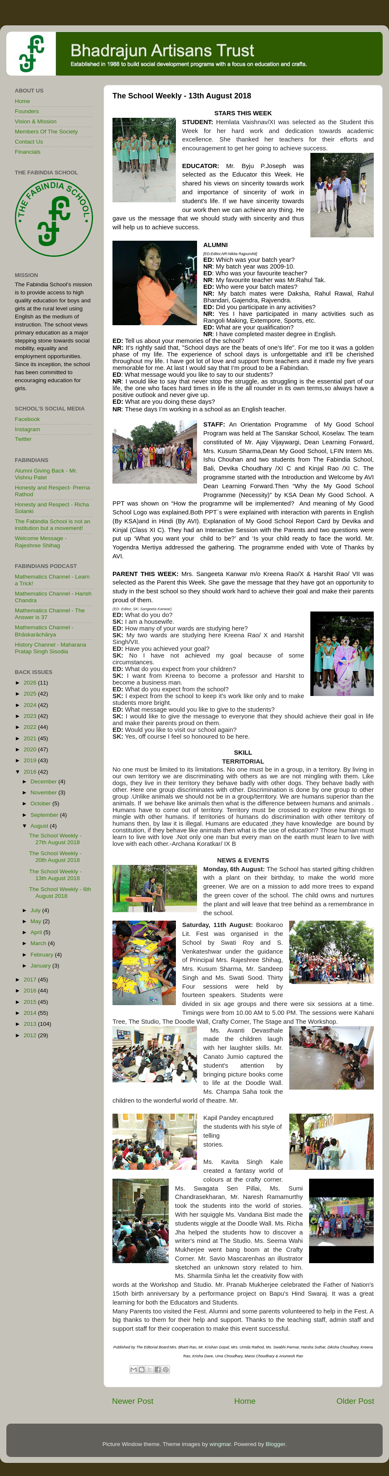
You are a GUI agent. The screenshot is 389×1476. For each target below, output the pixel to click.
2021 (31, 738)
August (40, 826)
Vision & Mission (36, 121)
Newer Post (132, 1401)
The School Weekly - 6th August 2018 (60, 892)
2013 (31, 1024)
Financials (28, 152)
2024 (31, 705)
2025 (31, 693)
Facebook (27, 419)
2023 (31, 716)
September (45, 815)
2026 (31, 683)
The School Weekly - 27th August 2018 (55, 838)
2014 (31, 1013)
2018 (31, 772)
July (36, 910)
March (39, 943)
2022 (31, 727)
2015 (31, 1002)
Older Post (355, 1401)
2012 (31, 1035)
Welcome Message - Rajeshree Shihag (41, 541)
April (37, 932)
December (44, 781)
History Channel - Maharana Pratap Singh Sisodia (50, 648)
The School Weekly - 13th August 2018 (55, 874)
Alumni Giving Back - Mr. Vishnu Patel (46, 474)
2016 (31, 990)
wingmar (219, 1444)
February (42, 954)
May (36, 921)
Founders (27, 111)
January (41, 965)
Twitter (23, 439)
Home (244, 1401)
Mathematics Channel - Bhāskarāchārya (44, 630)
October (41, 803)
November (44, 792)
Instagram (27, 429)
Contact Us (29, 142)
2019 (31, 760)
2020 (31, 749)
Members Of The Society (46, 131)
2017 (31, 979)
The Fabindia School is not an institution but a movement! (52, 524)
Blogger (275, 1444)
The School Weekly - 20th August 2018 (55, 856)
